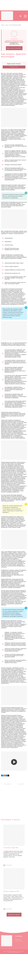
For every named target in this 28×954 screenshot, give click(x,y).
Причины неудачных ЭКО (11, 891)
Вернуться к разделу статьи (14, 915)
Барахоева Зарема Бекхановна (14, 40)
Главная (2, 24)
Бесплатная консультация (18, 940)
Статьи (6, 24)
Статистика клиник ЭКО (10, 847)
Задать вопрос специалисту (14, 48)
